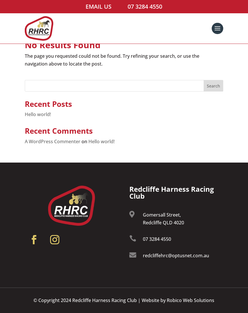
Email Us (98, 6)
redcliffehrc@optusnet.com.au (176, 255)
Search (213, 86)
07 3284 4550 (145, 6)
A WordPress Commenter (52, 141)
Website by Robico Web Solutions (178, 300)
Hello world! (38, 114)
